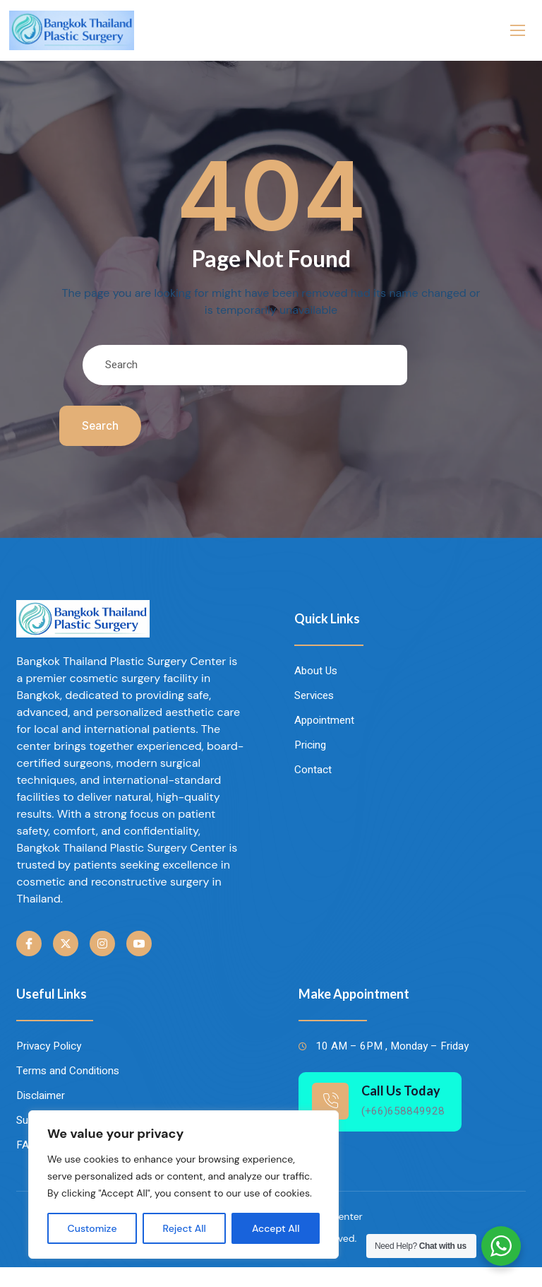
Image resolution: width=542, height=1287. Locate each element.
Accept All (276, 1228)
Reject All (184, 1228)
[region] (183, 1184)
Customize (92, 1228)
